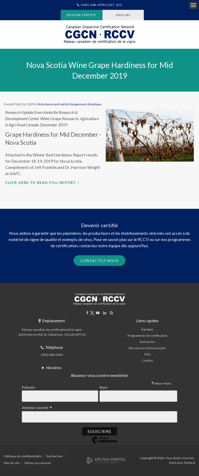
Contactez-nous (99, 260)
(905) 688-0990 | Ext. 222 (101, 5)
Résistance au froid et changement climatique (70, 104)
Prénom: (28, 387)
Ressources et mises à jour (147, 348)
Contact (147, 360)
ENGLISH (123, 15)
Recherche (147, 342)
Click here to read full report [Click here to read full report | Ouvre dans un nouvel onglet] (40, 182)
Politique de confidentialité (22, 456)
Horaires (53, 367)
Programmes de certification (147, 335)
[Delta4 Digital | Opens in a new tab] (106, 460)
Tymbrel (189, 463)
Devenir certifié (81, 15)
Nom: (104, 387)
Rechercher (54, 456)
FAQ (147, 354)
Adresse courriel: (37, 407)
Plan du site (12, 463)
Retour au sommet (38, 463)
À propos (147, 329)
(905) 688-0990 (52, 355)
